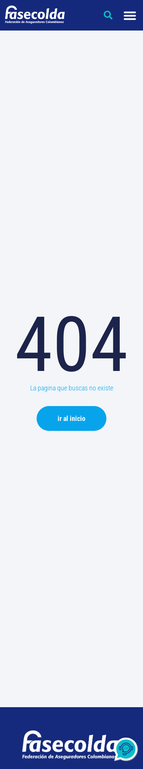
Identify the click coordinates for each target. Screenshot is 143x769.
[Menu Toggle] (130, 15)
